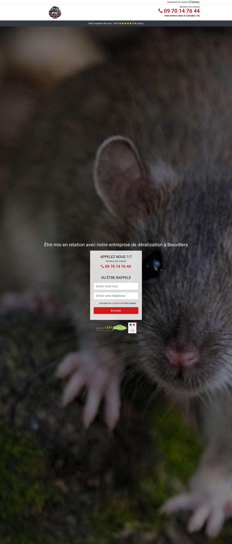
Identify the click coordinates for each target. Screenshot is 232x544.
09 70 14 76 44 (179, 11)
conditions (116, 303)
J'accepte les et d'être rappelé (117, 303)
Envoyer (116, 310)
